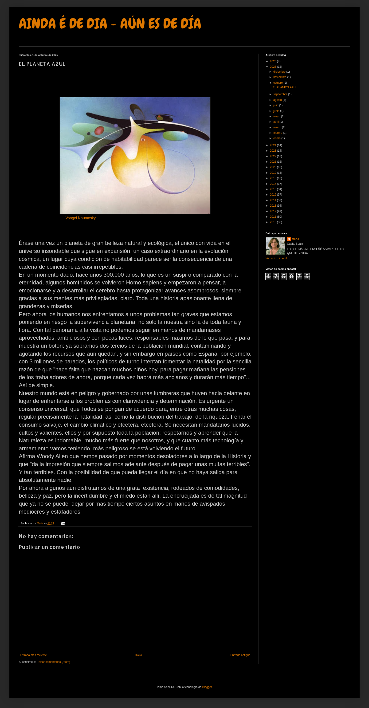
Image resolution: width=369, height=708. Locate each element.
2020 (273, 167)
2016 (273, 189)
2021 (273, 161)
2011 (273, 216)
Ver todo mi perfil (276, 258)
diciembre (279, 71)
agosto (278, 100)
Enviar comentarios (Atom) (53, 662)
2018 (273, 178)
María (295, 239)
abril (276, 121)
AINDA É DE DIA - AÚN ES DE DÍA (110, 24)
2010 (273, 222)
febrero (278, 132)
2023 (273, 150)
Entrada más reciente (33, 655)
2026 (273, 61)
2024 (273, 145)
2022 (273, 156)
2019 (273, 172)
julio (276, 105)
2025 (273, 66)
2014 (273, 200)
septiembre (280, 94)
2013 (273, 205)
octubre (278, 82)
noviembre (280, 77)
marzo (277, 127)
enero (277, 138)
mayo (277, 116)
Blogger (207, 687)
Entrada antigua (240, 655)
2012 (273, 211)
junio (276, 111)
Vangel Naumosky (81, 218)
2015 (273, 194)
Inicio (138, 655)
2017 (273, 183)
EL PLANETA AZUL (285, 87)
